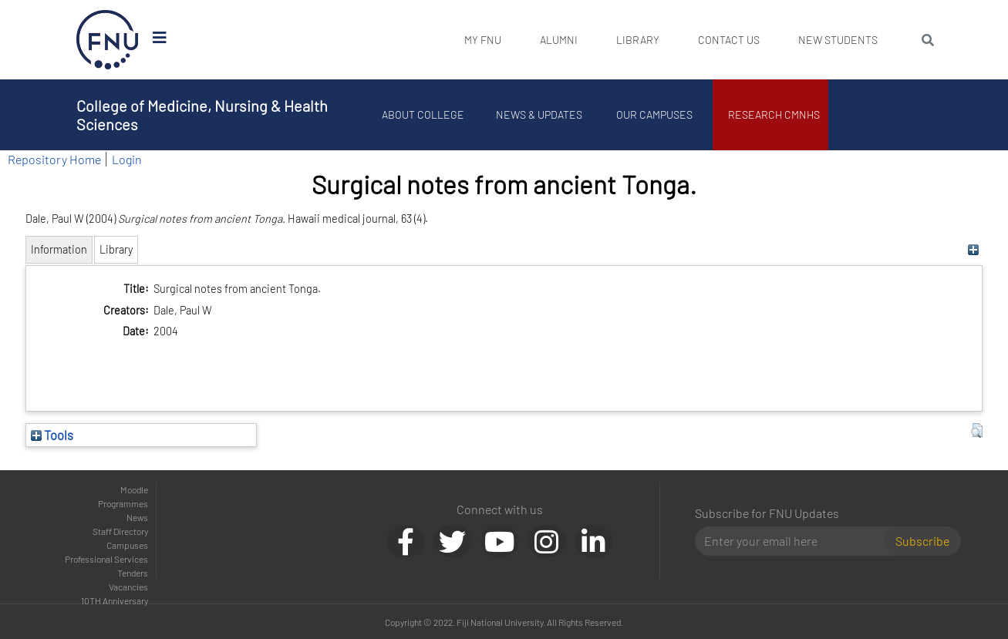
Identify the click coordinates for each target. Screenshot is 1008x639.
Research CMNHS (774, 114)
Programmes (123, 503)
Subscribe (922, 540)
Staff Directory (120, 531)
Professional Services (106, 558)
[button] (977, 431)
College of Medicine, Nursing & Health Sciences (202, 114)
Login (127, 159)
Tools (52, 434)
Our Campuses (654, 114)
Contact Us (729, 39)
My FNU (482, 39)
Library (637, 39)
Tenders (132, 572)
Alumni (559, 39)
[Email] (795, 541)
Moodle (134, 489)
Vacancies (128, 586)
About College (423, 114)
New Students (838, 39)
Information (59, 249)
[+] (973, 249)
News (137, 517)
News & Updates (539, 114)
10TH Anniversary (114, 600)
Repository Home (54, 159)
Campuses (127, 545)
